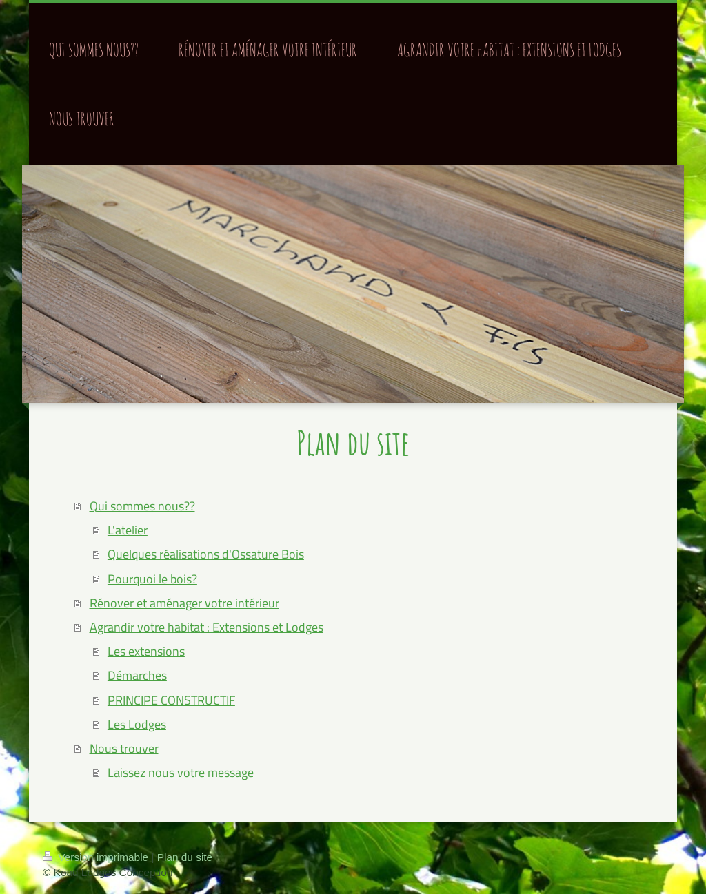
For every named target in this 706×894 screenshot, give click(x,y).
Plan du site (184, 857)
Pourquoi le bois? (152, 579)
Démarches (137, 675)
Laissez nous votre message (181, 772)
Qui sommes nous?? (142, 506)
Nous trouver (124, 748)
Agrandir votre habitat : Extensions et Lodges (206, 627)
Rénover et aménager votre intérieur (184, 603)
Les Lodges (137, 724)
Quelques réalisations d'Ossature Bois (206, 554)
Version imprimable (97, 857)
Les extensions (146, 651)
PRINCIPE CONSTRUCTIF (171, 700)
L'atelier (128, 530)
